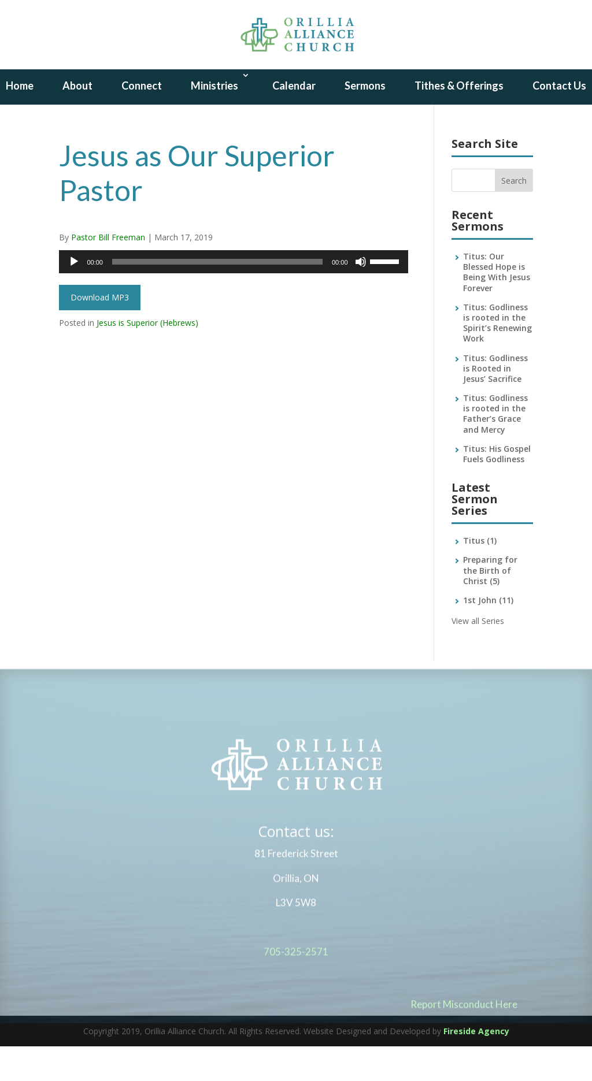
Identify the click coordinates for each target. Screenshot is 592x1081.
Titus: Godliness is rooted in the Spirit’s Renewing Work (497, 357)
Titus (480, 575)
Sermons (365, 120)
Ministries (214, 120)
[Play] (74, 296)
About (77, 120)
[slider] (217, 296)
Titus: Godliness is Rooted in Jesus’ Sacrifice (495, 403)
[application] (233, 296)
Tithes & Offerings (459, 120)
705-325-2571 (296, 991)
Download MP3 (100, 331)
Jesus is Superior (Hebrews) (147, 357)
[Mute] (361, 296)
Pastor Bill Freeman (108, 271)
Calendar (294, 120)
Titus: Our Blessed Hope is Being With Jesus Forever (496, 306)
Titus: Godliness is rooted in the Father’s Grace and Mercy (495, 448)
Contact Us (559, 120)
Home (20, 120)
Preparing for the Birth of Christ (490, 605)
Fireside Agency (476, 1065)
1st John (488, 634)
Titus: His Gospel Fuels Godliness (497, 488)
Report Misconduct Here (463, 1044)
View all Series (478, 655)
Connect (141, 120)
